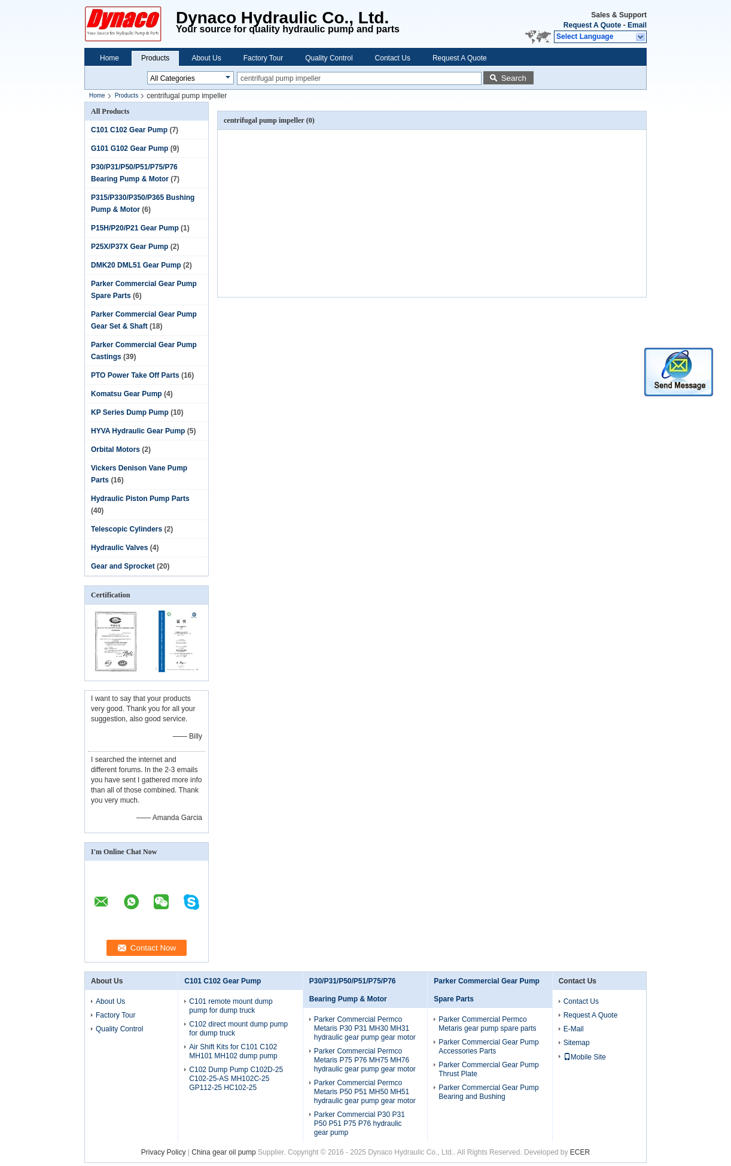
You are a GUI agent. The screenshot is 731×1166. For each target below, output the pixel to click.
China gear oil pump (223, 1152)
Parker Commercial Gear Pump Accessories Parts (488, 1046)
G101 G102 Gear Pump (129, 148)
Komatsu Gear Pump (126, 394)
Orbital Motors (115, 449)
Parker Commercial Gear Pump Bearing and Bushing (488, 1092)
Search (513, 78)
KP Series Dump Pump (130, 412)
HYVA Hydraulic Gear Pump (138, 431)
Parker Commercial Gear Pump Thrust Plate (488, 1069)
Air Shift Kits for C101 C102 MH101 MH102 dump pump (233, 1051)
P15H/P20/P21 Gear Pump (135, 228)
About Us (206, 58)
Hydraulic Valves (119, 547)
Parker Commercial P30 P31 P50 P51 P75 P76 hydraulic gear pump (359, 1123)
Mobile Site (585, 1057)
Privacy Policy (163, 1152)
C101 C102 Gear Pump (129, 130)
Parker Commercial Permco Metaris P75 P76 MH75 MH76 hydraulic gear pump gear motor (365, 1060)
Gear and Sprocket (123, 566)
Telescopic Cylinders (126, 529)
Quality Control (328, 58)
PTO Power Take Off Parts (135, 375)
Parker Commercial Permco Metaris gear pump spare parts (487, 1024)
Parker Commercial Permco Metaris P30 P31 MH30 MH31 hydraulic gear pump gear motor (365, 1028)
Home (109, 58)
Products (155, 58)
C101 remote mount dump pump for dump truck (230, 1006)
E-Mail (574, 1029)
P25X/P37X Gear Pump (129, 246)
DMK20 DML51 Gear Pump (136, 265)
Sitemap (577, 1043)
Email (637, 25)
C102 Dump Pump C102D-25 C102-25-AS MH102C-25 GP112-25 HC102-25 (236, 1078)
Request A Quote (592, 25)
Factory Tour (263, 58)
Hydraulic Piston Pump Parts (140, 498)
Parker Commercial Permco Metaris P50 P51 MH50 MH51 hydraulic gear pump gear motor (365, 1092)
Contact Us (392, 58)
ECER (580, 1152)
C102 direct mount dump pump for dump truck (238, 1028)
